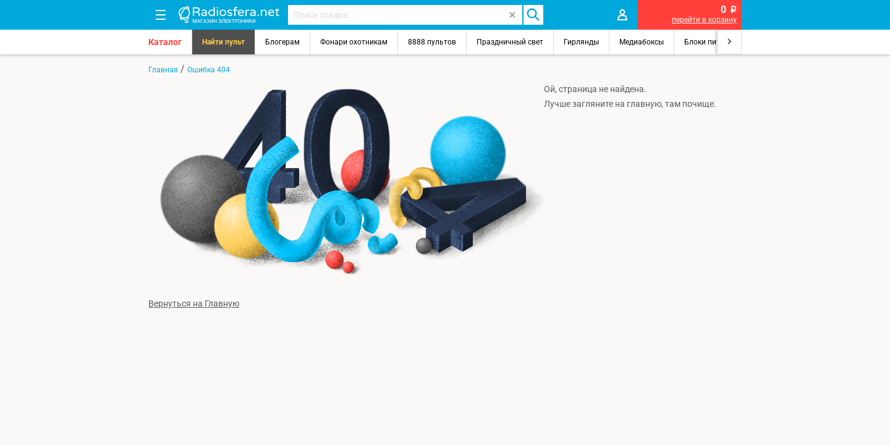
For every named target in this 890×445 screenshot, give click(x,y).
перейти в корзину (704, 19)
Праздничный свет (510, 42)
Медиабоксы (641, 42)
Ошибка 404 (208, 70)
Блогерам (282, 42)
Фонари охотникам (354, 42)
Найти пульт (223, 42)
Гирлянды (581, 42)
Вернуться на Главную (193, 303)
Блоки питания (710, 42)
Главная (163, 70)
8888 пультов (432, 42)
